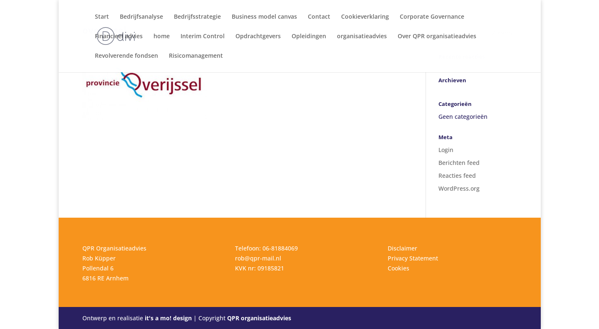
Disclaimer (402, 248)
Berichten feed (459, 163)
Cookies (398, 268)
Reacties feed (457, 175)
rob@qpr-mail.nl (258, 258)
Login (445, 150)
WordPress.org (459, 188)
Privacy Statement (413, 258)
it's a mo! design (168, 318)
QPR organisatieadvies (259, 318)
